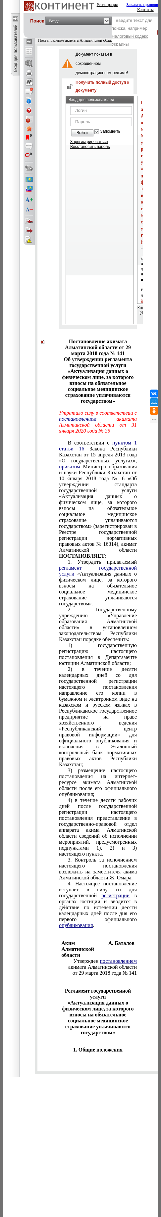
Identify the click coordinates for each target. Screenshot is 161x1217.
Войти (82, 132)
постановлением (77, 419)
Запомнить (110, 131)
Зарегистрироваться (89, 141)
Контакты (145, 9)
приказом (69, 466)
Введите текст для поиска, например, (132, 32)
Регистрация (107, 4)
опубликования (76, 925)
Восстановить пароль (90, 146)
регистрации (115, 895)
